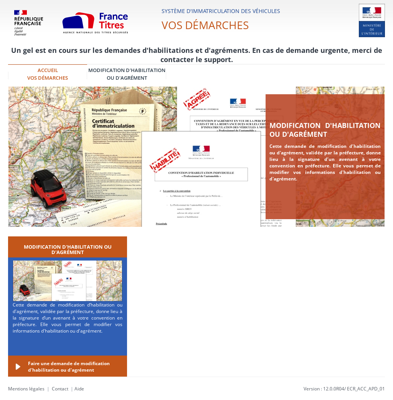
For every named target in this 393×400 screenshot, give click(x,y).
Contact (60, 388)
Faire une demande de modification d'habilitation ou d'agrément (69, 366)
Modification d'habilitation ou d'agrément (325, 130)
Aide (79, 388)
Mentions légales (26, 388)
